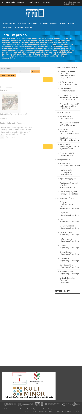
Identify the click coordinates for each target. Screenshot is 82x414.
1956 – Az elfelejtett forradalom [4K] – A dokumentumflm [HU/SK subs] (68, 74)
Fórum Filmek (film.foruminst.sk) (67, 90)
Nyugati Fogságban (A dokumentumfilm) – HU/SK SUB (69, 106)
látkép (28, 128)
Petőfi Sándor (20, 135)
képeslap (20, 128)
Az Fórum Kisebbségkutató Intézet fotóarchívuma (70, 131)
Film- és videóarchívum (67, 68)
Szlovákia (11, 128)
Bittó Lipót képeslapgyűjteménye (69, 220)
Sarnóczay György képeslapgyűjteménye (69, 266)
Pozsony (4, 90)
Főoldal (4, 409)
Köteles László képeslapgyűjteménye (69, 240)
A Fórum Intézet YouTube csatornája (68, 83)
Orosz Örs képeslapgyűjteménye (69, 246)
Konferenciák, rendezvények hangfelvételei (66, 172)
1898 (5, 119)
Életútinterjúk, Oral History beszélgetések (69, 193)
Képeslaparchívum (65, 198)
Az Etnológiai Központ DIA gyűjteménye (69, 124)
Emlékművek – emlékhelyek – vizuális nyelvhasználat (69, 147)
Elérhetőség (10, 2)
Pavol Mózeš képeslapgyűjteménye (69, 259)
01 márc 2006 (7, 87)
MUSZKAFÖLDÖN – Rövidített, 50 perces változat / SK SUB (69, 97)
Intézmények (44, 23)
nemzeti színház (16, 130)
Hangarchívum (63, 160)
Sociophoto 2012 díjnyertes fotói (67, 154)
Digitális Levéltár (9, 23)
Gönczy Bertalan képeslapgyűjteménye (69, 227)
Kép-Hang (53, 23)
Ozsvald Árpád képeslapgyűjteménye (69, 253)
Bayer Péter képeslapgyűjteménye (69, 214)
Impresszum (21, 2)
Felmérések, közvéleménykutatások (70, 164)
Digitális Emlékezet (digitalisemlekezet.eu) (69, 139)
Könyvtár (62, 23)
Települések (18, 27)
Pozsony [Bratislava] (18, 115)
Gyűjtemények (32, 23)
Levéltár (71, 23)
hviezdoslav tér (6, 135)
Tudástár (28, 27)
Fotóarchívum (63, 113)
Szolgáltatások (33, 2)
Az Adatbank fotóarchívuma (66, 117)
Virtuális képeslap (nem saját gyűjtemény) (15, 131)
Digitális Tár (21, 23)
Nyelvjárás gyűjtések (69, 179)
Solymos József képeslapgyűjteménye (69, 273)
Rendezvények (7, 27)
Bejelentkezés (69, 4)
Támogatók (46, 2)
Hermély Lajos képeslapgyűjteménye (69, 233)
